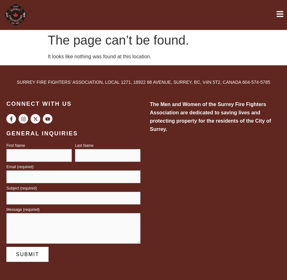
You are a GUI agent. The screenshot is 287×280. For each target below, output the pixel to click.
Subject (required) (21, 188)
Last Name (84, 146)
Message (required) (23, 210)
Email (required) (20, 167)
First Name (15, 146)
